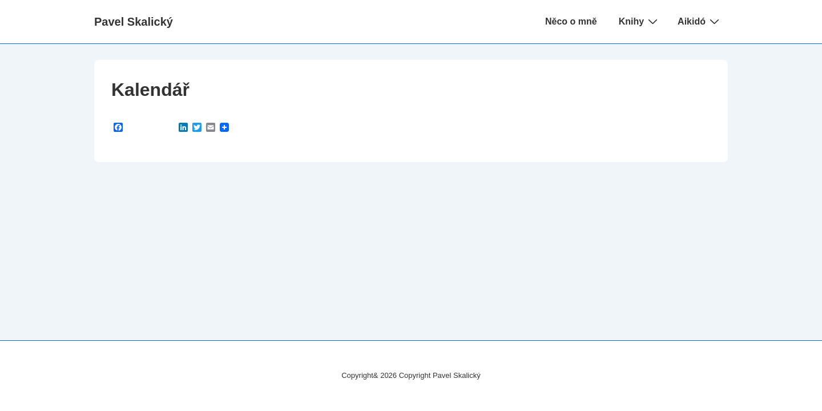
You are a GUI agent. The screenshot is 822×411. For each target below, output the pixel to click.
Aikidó (700, 21)
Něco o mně (571, 21)
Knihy (639, 21)
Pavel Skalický (133, 21)
